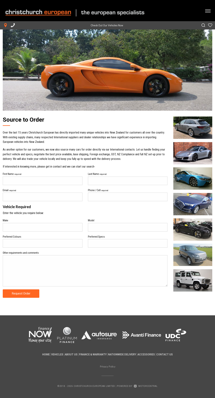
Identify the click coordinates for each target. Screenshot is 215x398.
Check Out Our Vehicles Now (107, 25)
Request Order (21, 293)
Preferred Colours (12, 236)
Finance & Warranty (93, 354)
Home (37, 354)
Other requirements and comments (21, 252)
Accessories (152, 354)
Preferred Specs (96, 236)
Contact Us (173, 354)
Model (91, 220)
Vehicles (51, 354)
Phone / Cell (98, 190)
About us (68, 354)
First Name (12, 173)
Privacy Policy (107, 366)
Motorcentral (146, 386)
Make (5, 220)
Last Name (97, 173)
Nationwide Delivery (125, 354)
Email (9, 190)
